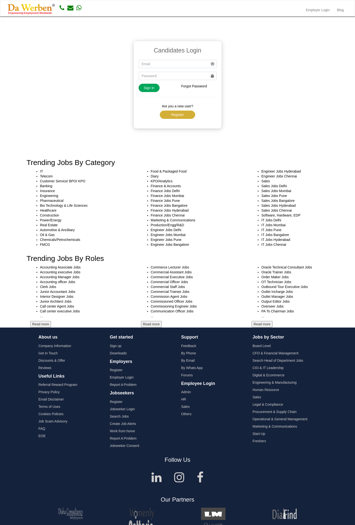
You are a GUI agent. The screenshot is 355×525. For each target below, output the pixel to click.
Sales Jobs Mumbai (276, 191)
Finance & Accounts (166, 186)
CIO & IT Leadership (268, 368)
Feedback (188, 346)
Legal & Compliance (268, 404)
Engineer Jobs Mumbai (168, 235)
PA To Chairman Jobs (277, 311)
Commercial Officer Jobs (169, 282)
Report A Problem (123, 385)
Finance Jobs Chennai (168, 215)
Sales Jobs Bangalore (277, 201)
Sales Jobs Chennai (276, 210)
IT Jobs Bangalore (275, 235)
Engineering (49, 196)
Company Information (55, 346)
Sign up (115, 346)
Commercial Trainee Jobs (170, 292)
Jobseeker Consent (124, 446)
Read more (40, 324)
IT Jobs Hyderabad (275, 240)
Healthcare (48, 210)
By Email (188, 360)
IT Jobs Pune (271, 230)
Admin (186, 392)
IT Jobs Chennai (273, 245)
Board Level (262, 346)
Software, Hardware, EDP (280, 215)
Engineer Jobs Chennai (279, 176)
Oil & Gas (47, 235)
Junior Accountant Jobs (57, 292)
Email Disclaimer (51, 399)
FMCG (45, 245)
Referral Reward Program (58, 385)
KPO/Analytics (161, 181)
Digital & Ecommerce (268, 375)
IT (41, 171)
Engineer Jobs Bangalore (170, 245)
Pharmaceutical (52, 201)
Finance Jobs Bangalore (169, 205)
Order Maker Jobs (275, 277)
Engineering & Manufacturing (275, 382)
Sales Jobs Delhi (274, 186)
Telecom (46, 176)
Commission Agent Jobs (169, 297)
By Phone (188, 353)
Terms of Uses (49, 407)
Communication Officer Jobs (172, 311)
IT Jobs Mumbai (273, 225)
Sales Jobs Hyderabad (278, 205)
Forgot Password (194, 86)
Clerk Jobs (48, 287)
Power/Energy (50, 220)
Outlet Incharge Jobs (277, 292)
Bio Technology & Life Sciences (64, 205)
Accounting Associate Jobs (60, 267)
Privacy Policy (49, 392)
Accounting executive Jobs (60, 272)
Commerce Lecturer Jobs (170, 267)
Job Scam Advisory (53, 421)
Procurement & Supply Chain (275, 412)
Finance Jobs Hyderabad (170, 210)
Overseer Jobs (272, 306)
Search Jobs (119, 416)
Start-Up (259, 434)
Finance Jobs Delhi (165, 191)
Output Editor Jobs (275, 301)
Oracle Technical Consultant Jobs (286, 267)
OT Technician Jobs (276, 282)
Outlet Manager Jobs (277, 297)
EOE (42, 436)
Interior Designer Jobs (56, 297)
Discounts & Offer (52, 360)
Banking (46, 186)
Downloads (118, 353)
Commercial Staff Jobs (168, 287)
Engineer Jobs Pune (166, 240)
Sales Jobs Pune (274, 196)
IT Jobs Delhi (271, 220)
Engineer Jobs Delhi (166, 230)
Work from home (122, 431)
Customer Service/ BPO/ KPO (62, 181)
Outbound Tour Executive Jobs (284, 287)
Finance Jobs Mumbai (167, 196)
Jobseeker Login (122, 409)
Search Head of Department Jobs (278, 360)
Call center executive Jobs (60, 311)
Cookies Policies (51, 414)
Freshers (259, 441)
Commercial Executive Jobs (172, 277)
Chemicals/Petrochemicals (60, 240)
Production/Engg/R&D (167, 225)
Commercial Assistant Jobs (171, 272)
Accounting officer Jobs (57, 282)
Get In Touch (48, 353)
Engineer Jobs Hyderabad (281, 171)
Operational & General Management (280, 419)
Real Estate (49, 225)
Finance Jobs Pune (165, 201)
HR (183, 399)
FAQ (42, 429)
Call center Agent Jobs (57, 306)
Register (177, 115)
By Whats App (192, 368)
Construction (49, 215)
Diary (155, 176)
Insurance (47, 191)
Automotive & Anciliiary (57, 230)
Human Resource (266, 390)
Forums (187, 375)
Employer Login (318, 10)
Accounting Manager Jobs (60, 277)
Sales (265, 181)
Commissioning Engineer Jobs (174, 306)
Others (186, 414)
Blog (340, 10)
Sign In (149, 88)
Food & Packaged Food (169, 171)
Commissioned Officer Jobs (172, 301)
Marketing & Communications (173, 220)
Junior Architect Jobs (55, 301)
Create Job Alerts (123, 424)
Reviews (45, 368)
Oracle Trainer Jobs (276, 272)
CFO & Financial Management (275, 353)
